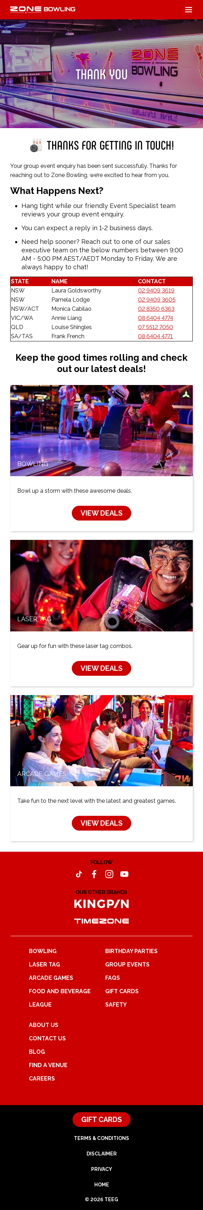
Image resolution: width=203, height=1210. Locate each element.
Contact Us (47, 1038)
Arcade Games (51, 978)
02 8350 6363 (156, 308)
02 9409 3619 (156, 290)
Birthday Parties (131, 951)
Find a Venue (48, 1065)
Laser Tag (44, 964)
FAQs (112, 978)
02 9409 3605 (157, 299)
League (40, 1004)
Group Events (127, 964)
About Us (43, 1025)
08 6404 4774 (155, 318)
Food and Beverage (60, 991)
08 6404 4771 (155, 336)
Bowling (43, 951)
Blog (37, 1051)
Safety (116, 1004)
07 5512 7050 (155, 327)
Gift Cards (122, 991)
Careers (42, 1078)
